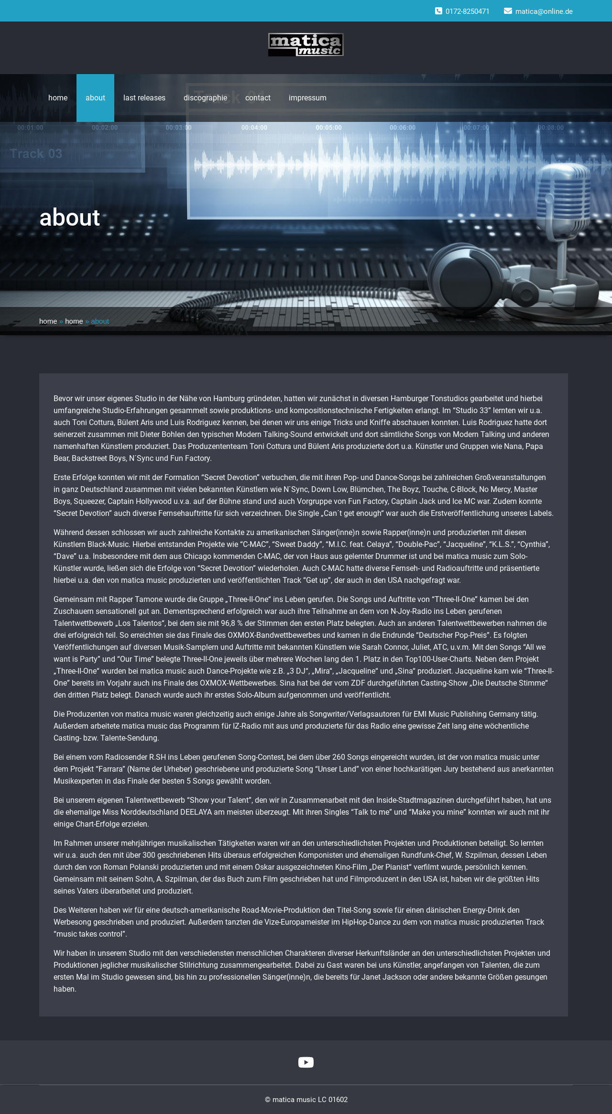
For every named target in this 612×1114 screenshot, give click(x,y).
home (57, 97)
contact (258, 97)
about (95, 97)
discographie (205, 97)
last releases (144, 97)
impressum (308, 97)
